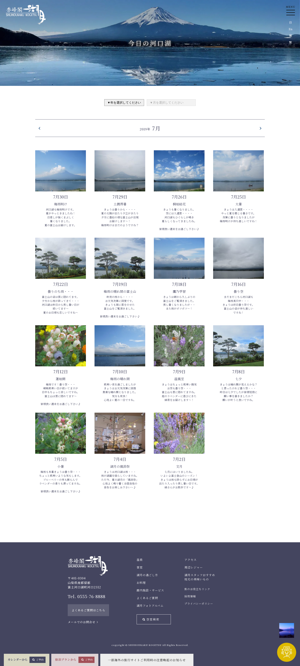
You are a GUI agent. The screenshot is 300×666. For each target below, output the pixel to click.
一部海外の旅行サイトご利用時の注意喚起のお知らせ (147, 660)
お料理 (141, 583)
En (290, 29)
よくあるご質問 (147, 598)
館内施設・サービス (150, 590)
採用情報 (190, 596)
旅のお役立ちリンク (197, 589)
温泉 (140, 560)
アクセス (190, 560)
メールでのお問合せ (81, 622)
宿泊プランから (75, 660)
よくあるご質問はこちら (88, 610)
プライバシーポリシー (198, 603)
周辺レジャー (193, 567)
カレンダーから (27, 660)
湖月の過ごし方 (147, 575)
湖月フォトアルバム (150, 605)
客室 (140, 567)
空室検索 (152, 619)
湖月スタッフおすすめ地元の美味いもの (199, 577)
